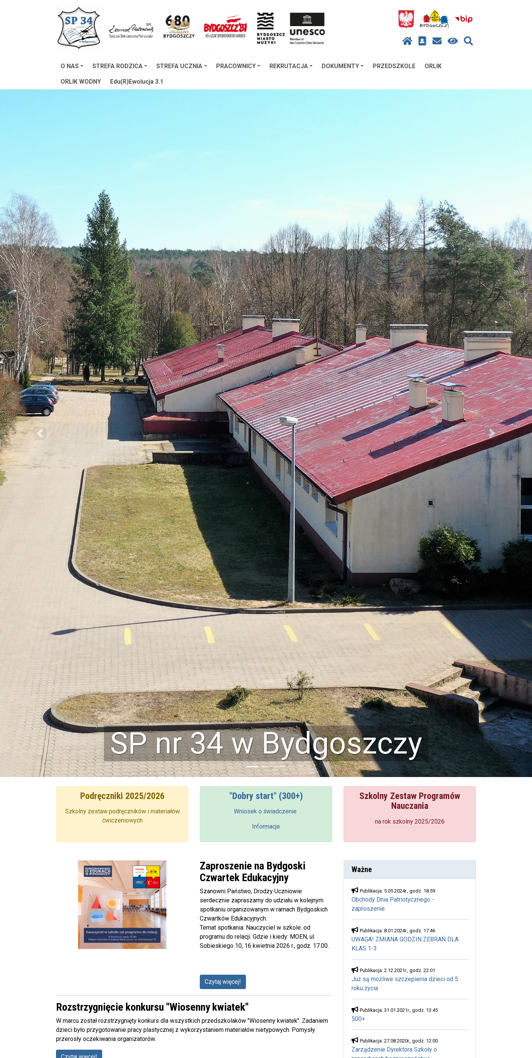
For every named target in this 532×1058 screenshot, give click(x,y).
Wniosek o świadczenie (266, 811)
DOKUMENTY (343, 66)
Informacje (266, 826)
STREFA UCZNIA (181, 66)
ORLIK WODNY (81, 81)
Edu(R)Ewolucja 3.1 (136, 81)
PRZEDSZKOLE (394, 66)
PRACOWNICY (238, 66)
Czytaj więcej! (223, 981)
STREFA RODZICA (119, 66)
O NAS (72, 66)
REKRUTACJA (291, 66)
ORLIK (433, 66)
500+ (358, 1018)
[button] (40, 433)
